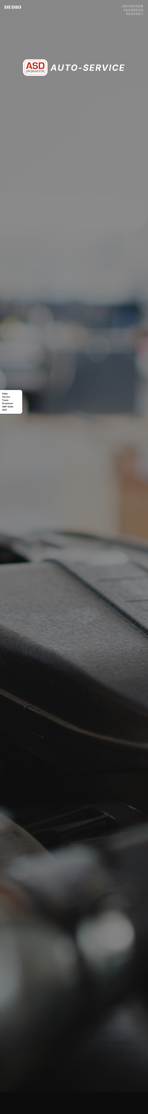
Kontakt (135, 13)
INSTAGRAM (133, 5)
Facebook (134, 9)
